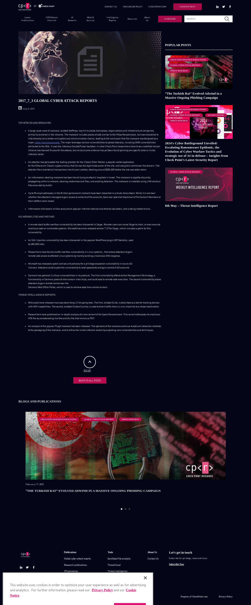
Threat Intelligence (117, 570)
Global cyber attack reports (77, 558)
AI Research (72, 19)
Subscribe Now (176, 564)
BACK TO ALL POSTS (90, 380)
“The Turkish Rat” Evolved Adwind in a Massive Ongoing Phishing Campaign (193, 95)
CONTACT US (111, 6)
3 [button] (129, 508)
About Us (147, 19)
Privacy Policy (226, 596)
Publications (70, 552)
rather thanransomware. (47, 142)
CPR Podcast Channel (52, 19)
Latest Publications (27, 19)
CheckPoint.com (200, 596)
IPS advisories (71, 570)
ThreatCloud (114, 564)
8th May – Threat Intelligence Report (191, 205)
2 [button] (125, 508)
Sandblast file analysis (119, 558)
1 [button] (121, 508)
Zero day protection (117, 577)
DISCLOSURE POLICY (132, 6)
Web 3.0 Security (90, 19)
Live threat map (116, 583)
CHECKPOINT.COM (157, 6)
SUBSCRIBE (170, 18)
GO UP (90, 364)
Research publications (75, 564)
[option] (125, 457)
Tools (110, 552)
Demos (67, 583)
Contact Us (153, 558)
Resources (132, 18)
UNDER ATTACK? (187, 6)
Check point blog (72, 577)
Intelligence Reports (112, 19)
